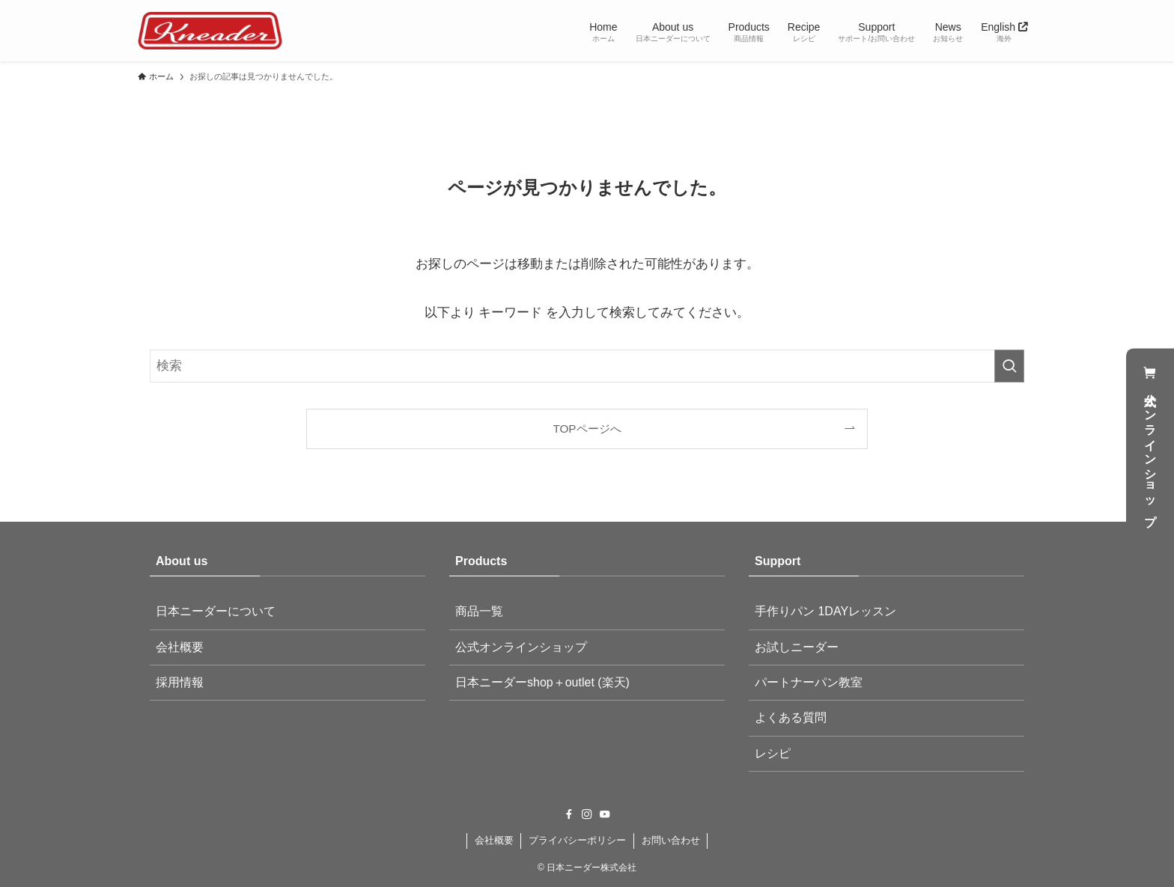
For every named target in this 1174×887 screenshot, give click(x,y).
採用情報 (180, 682)
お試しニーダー (797, 647)
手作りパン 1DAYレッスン (825, 611)
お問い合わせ (671, 840)
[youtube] (605, 814)
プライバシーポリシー (577, 840)
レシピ (773, 753)
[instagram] (587, 814)
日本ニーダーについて (216, 611)
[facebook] (569, 814)
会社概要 (180, 647)
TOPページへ (587, 428)
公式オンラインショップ (1150, 443)
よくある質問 (791, 717)
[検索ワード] (587, 366)
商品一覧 (479, 611)
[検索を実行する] (1009, 366)
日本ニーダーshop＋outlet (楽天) (542, 682)
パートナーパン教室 (809, 682)
